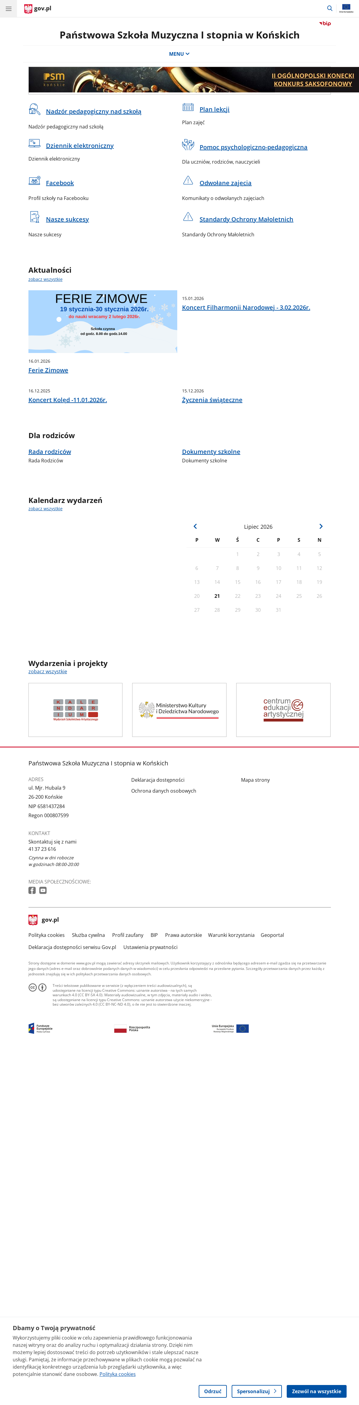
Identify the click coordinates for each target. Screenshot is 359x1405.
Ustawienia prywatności (150, 1010)
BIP (154, 997)
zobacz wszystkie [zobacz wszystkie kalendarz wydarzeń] (45, 571)
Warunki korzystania (231, 997)
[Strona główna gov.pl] (37, 9)
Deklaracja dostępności (157, 843)
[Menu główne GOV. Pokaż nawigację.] (8, 8)
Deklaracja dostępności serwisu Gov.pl (72, 1010)
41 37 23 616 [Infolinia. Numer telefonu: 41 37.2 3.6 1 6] (42, 911)
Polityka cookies (46, 997)
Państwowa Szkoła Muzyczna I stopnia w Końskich (180, 34)
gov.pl (43, 982)
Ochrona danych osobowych (163, 854)
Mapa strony (255, 843)
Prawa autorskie (183, 997)
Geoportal (272, 997)
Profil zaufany (127, 997)
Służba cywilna (88, 997)
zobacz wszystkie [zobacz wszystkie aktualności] (45, 279)
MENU (179, 54)
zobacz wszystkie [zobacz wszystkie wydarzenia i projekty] (47, 734)
